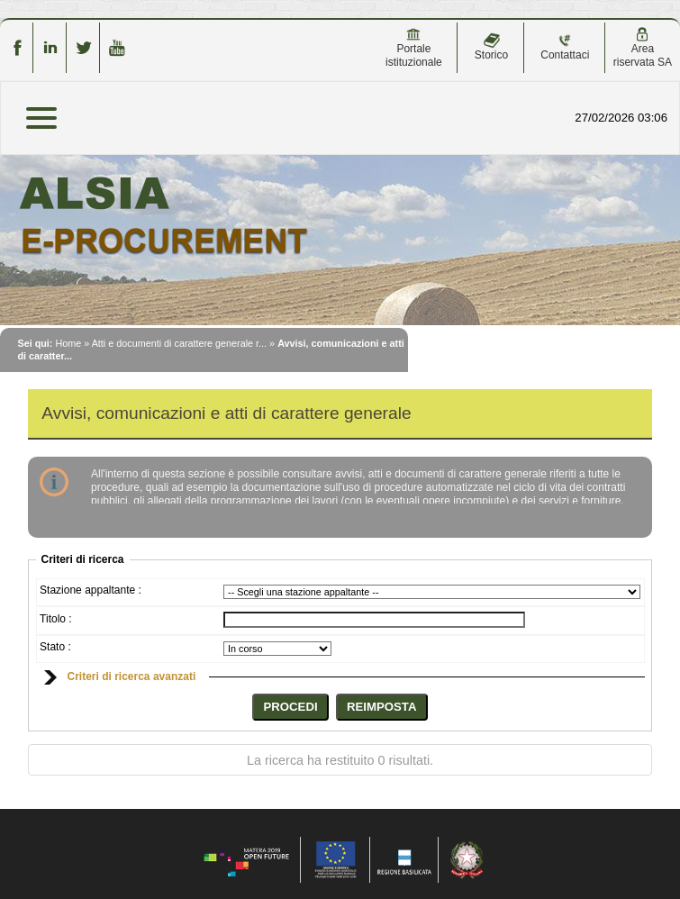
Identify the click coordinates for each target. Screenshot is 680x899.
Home (68, 343)
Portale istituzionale (413, 47)
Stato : (55, 646)
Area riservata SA (642, 47)
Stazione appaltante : (90, 590)
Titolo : (56, 619)
